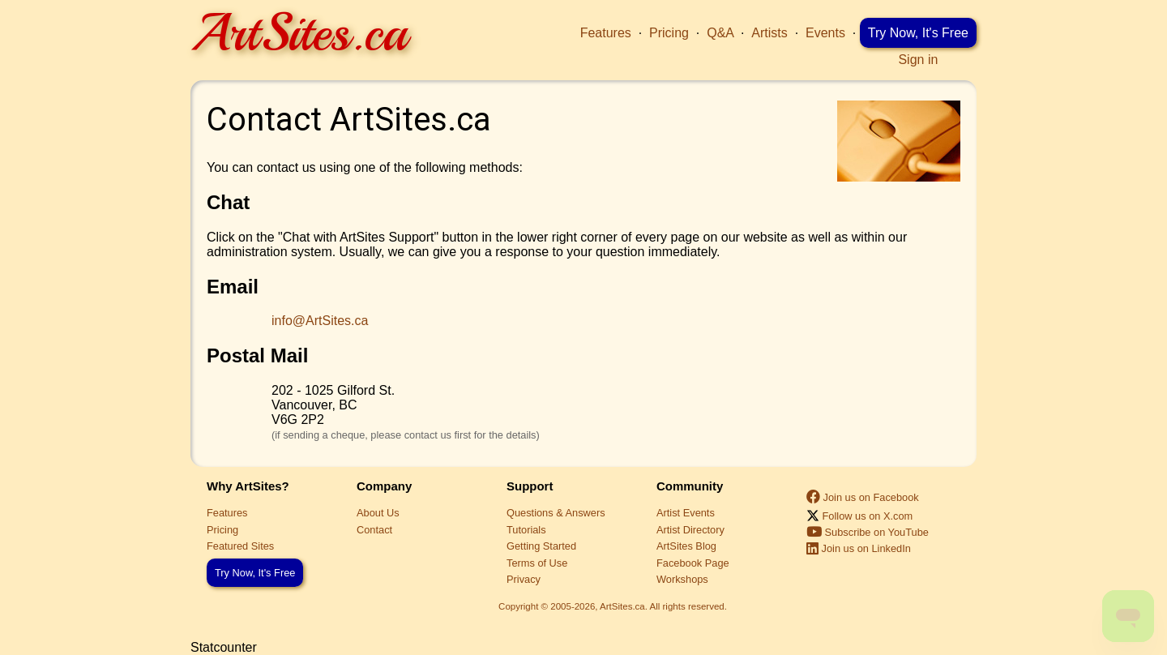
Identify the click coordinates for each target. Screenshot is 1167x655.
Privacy (524, 579)
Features (605, 33)
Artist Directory (690, 530)
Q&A (720, 33)
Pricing (669, 33)
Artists (769, 33)
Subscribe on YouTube (867, 532)
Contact (374, 530)
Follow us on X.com (859, 516)
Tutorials (526, 530)
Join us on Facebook (862, 497)
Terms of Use (537, 563)
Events (825, 33)
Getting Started (541, 546)
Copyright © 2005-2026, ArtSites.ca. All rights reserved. (612, 606)
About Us (378, 513)
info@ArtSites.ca (319, 321)
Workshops (682, 579)
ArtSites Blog (686, 546)
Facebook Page (692, 563)
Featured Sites (240, 546)
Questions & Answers (556, 513)
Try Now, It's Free (918, 33)
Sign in (918, 59)
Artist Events (685, 513)
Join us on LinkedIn (858, 548)
